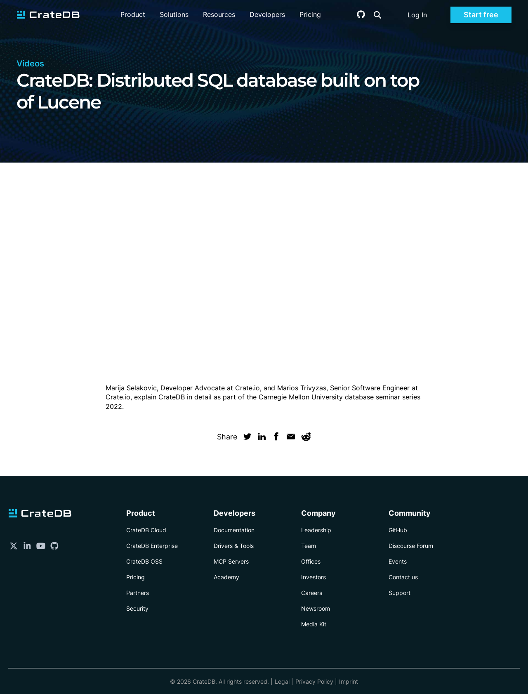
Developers (267, 14)
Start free (481, 14)
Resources (219, 14)
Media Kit (313, 624)
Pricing (310, 14)
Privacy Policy (314, 681)
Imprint (348, 681)
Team (308, 545)
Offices (311, 561)
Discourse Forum (411, 545)
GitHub (398, 529)
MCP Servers (231, 561)
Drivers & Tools (234, 545)
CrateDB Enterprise (152, 545)
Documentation (234, 529)
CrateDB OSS (144, 561)
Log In (417, 15)
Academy (226, 577)
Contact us (403, 577)
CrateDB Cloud (146, 529)
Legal (282, 681)
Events (398, 561)
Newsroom (315, 608)
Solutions (174, 14)
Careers (311, 592)
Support (399, 592)
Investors (313, 577)
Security (137, 608)
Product (132, 14)
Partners (137, 592)
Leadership (316, 529)
